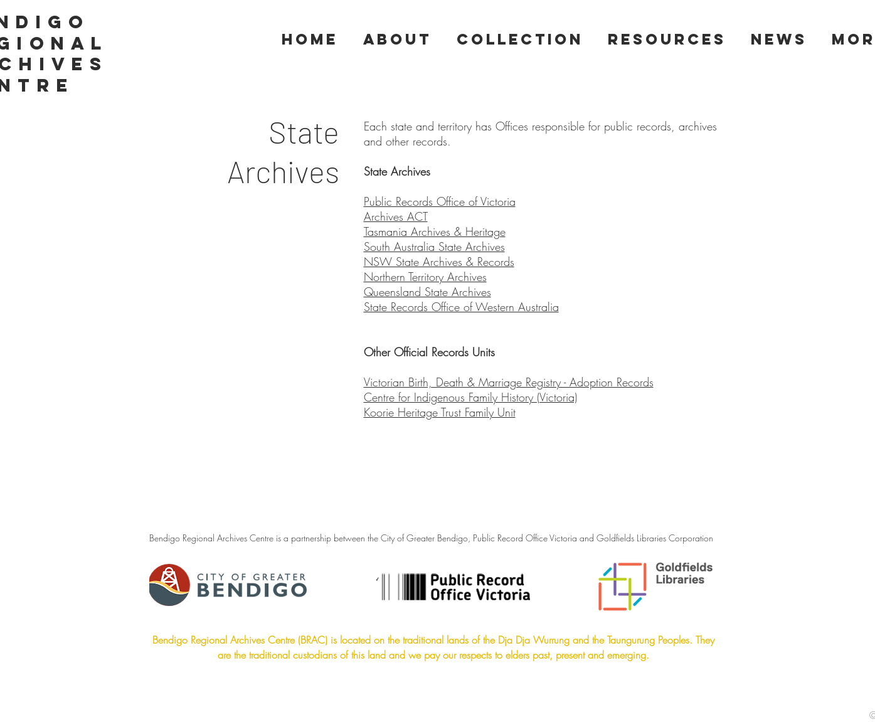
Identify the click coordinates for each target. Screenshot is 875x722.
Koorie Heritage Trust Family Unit (440, 412)
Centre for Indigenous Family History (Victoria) (470, 397)
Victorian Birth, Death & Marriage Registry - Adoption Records (509, 382)
